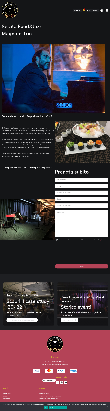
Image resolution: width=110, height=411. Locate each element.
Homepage (7, 393)
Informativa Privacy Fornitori (50, 396)
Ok (46, 408)
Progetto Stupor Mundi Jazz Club (21, 320)
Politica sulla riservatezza (58, 408)
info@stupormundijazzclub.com (57, 365)
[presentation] (71, 247)
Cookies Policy (44, 393)
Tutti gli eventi (68, 320)
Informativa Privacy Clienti (49, 399)
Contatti (6, 399)
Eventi (5, 396)
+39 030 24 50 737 (58, 362)
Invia (81, 266)
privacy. (102, 240)
